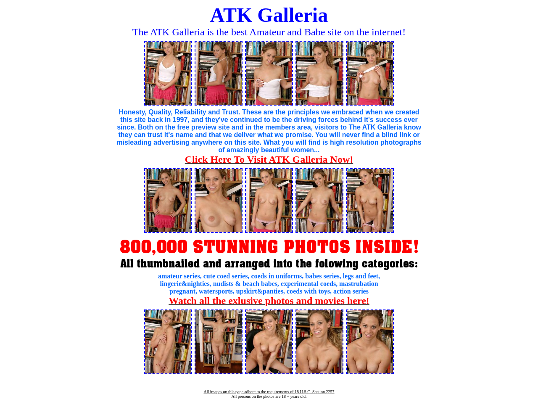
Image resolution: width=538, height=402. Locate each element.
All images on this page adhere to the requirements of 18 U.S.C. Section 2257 (268, 391)
